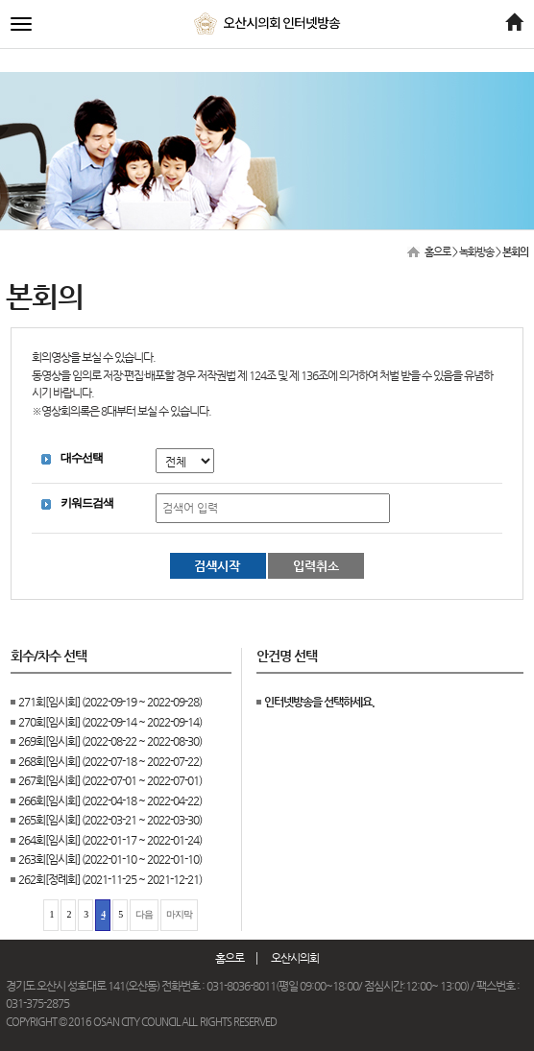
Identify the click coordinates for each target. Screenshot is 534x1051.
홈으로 (437, 252)
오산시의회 (295, 958)
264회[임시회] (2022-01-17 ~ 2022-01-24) (110, 840)
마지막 (179, 914)
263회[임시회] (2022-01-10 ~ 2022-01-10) (110, 859)
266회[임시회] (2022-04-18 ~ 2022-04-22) (110, 800)
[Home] (513, 23)
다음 (144, 914)
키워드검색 (87, 503)
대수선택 (82, 458)
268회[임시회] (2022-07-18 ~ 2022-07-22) (110, 761)
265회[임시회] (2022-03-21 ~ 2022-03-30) (110, 819)
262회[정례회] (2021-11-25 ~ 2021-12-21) (110, 879)
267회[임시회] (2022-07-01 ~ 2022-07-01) (110, 780)
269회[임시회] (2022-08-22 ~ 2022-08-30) (110, 741)
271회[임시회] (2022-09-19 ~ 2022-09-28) (110, 701)
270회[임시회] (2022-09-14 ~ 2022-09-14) (110, 722)
